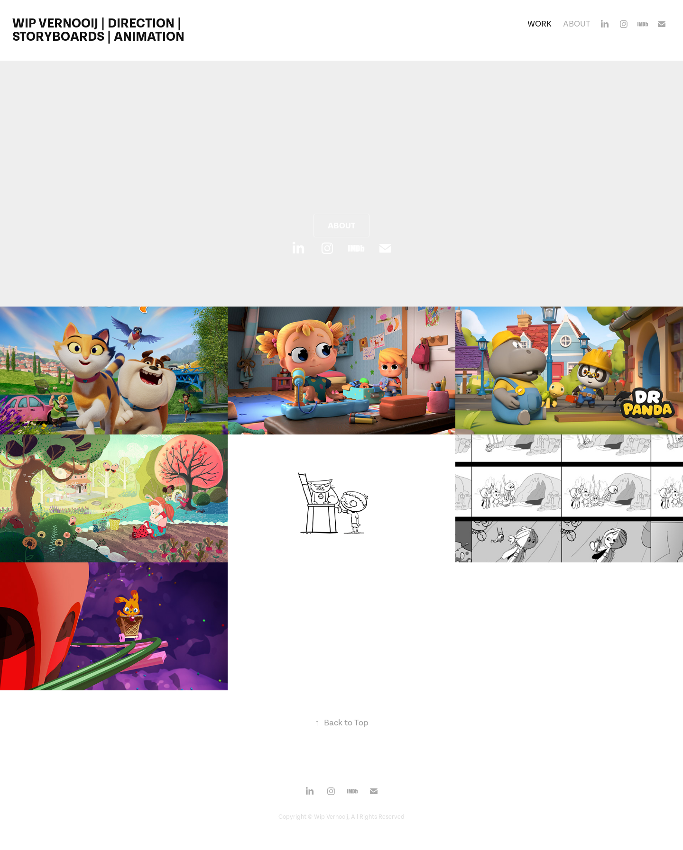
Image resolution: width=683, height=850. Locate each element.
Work (539, 23)
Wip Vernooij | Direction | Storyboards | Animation (98, 30)
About (577, 23)
